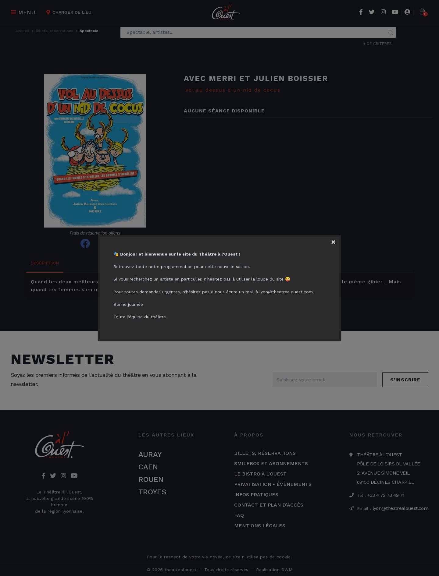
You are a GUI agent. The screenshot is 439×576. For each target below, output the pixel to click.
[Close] (337, 240)
